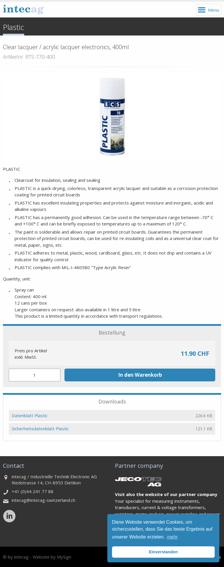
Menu (213, 10)
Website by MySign (52, 557)
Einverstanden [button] (163, 552)
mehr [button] (172, 536)
